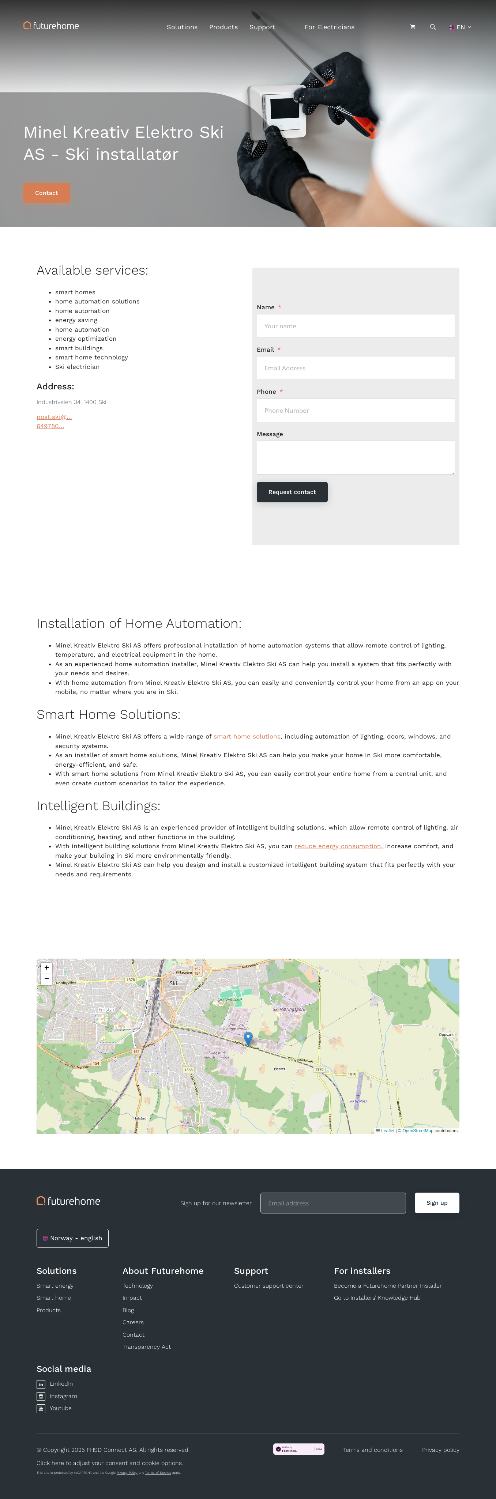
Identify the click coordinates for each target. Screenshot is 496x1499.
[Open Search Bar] (433, 27)
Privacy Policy (127, 1473)
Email (265, 349)
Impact (132, 1297)
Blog (128, 1310)
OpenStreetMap (417, 1130)
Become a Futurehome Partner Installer (388, 1285)
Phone (266, 391)
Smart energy (55, 1285)
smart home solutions (247, 736)
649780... (50, 426)
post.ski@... (54, 416)
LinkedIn (61, 1383)
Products (223, 27)
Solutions (182, 27)
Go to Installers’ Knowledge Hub (377, 1297)
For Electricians (329, 27)
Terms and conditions (373, 1449)
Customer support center (269, 1285)
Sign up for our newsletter (216, 1203)
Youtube (61, 1408)
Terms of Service (158, 1473)
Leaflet (385, 1130)
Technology (138, 1285)
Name (266, 307)
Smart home (54, 1297)
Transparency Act (147, 1346)
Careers (133, 1322)
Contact (133, 1334)
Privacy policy (440, 1449)
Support (262, 27)
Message (270, 434)
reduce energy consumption (338, 846)
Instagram (63, 1396)
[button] (248, 1038)
